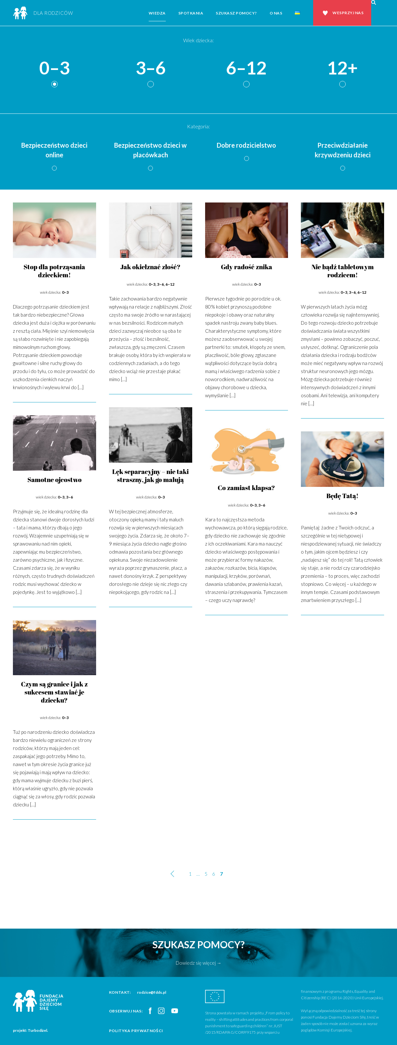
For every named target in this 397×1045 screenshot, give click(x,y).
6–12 (246, 68)
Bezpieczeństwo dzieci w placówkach (150, 150)
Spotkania (190, 13)
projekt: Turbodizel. (30, 1030)
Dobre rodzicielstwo (246, 145)
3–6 (150, 68)
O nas (276, 13)
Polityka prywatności (136, 1030)
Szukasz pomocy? (236, 13)
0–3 (54, 68)
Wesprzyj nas (347, 12)
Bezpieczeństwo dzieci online (54, 150)
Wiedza (157, 13)
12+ (342, 68)
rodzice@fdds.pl (151, 992)
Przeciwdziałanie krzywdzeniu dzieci (343, 150)
